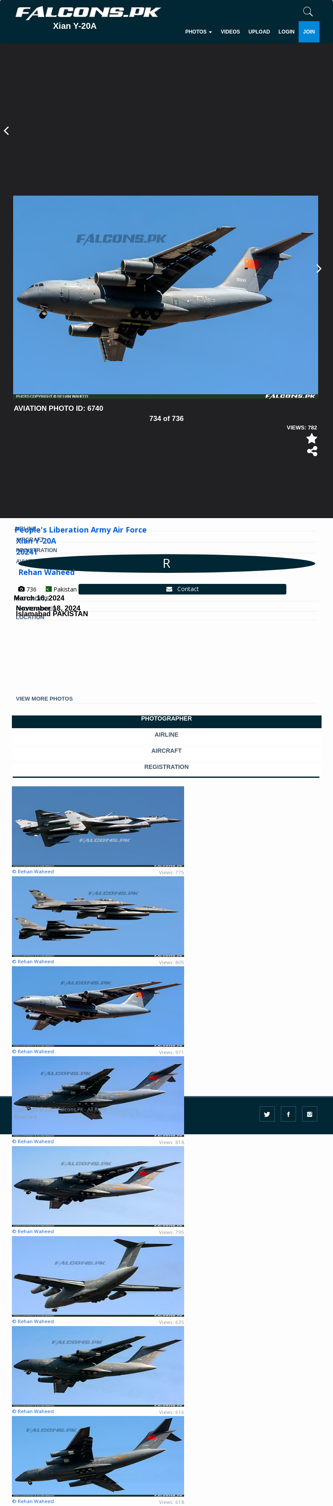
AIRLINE (167, 735)
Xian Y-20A (36, 541)
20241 (26, 552)
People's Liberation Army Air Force (80, 529)
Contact (182, 589)
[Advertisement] (168, 483)
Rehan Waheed (46, 572)
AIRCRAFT (166, 751)
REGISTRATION (166, 767)
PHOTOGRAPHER (166, 718)
